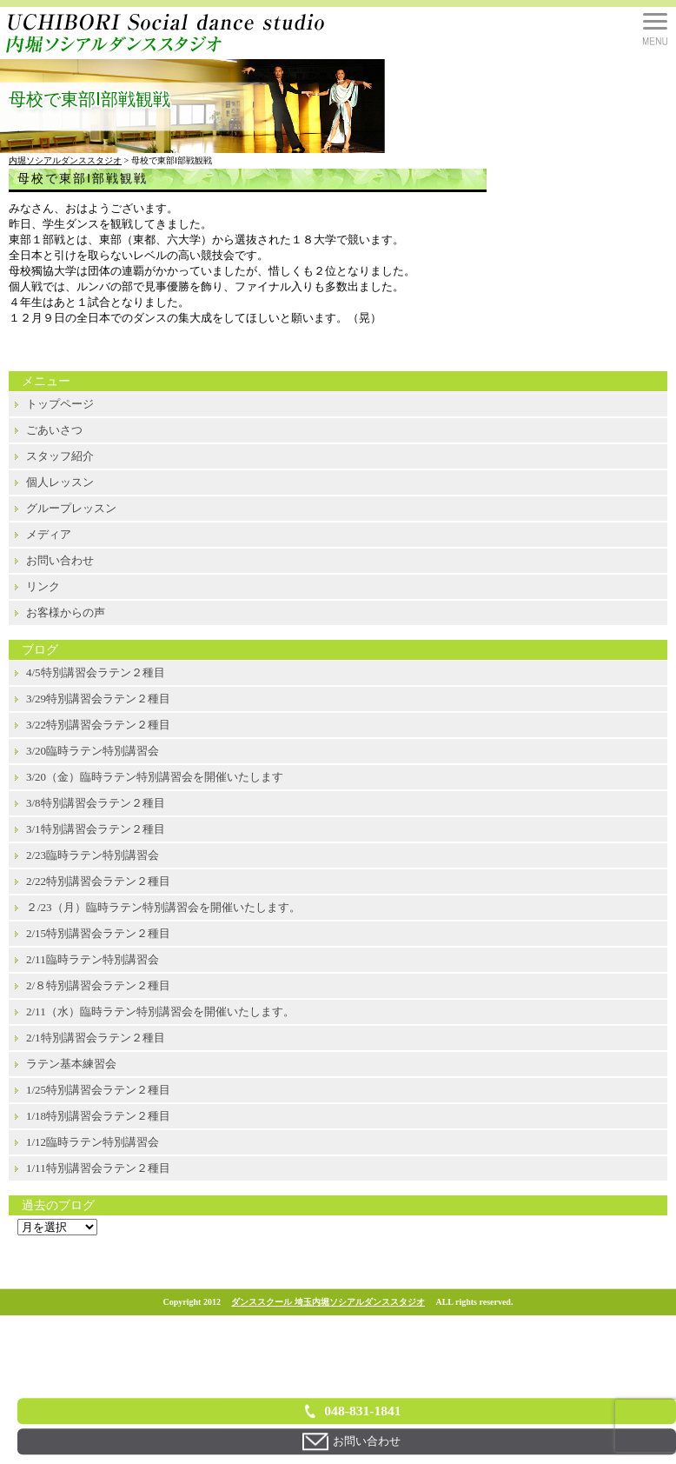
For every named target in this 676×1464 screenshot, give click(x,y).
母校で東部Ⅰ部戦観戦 (82, 178)
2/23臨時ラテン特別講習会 (92, 855)
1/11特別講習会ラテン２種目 (98, 1168)
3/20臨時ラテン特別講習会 (92, 750)
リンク (43, 586)
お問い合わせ (60, 560)
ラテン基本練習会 (71, 1063)
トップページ (60, 403)
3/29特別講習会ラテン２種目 (98, 698)
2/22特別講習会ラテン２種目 (98, 881)
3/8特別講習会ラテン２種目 (95, 802)
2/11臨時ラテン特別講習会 (92, 959)
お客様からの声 (65, 612)
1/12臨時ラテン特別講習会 (92, 1141)
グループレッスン (71, 508)
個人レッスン (60, 482)
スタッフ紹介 (60, 455)
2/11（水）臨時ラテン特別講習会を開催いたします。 (160, 1011)
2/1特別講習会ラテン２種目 (95, 1037)
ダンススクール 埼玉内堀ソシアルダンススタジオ (328, 1302)
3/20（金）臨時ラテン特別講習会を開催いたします (154, 776)
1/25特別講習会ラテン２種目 (98, 1089)
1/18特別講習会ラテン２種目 (98, 1115)
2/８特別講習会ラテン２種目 (98, 985)
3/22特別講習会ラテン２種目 (98, 724)
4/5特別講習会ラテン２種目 (95, 672)
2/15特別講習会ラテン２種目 (98, 933)
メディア (48, 534)
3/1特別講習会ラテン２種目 (95, 828)
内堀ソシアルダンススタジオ (65, 160)
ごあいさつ (54, 429)
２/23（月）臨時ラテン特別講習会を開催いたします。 (163, 907)
